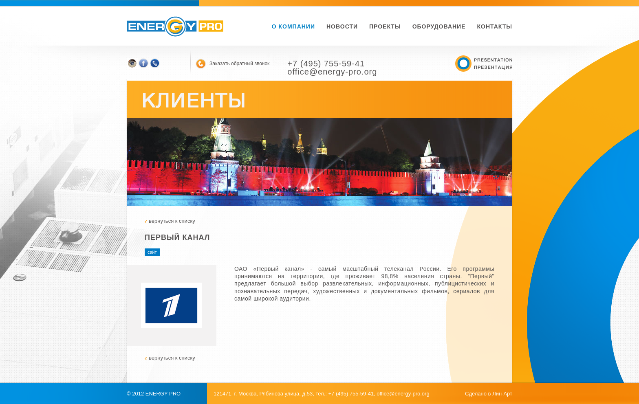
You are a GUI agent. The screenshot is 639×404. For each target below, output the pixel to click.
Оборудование (439, 26)
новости (342, 26)
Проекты (385, 26)
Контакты (494, 26)
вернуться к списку (172, 221)
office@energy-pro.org (403, 394)
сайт (152, 252)
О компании (293, 26)
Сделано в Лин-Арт (488, 394)
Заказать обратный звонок (239, 63)
